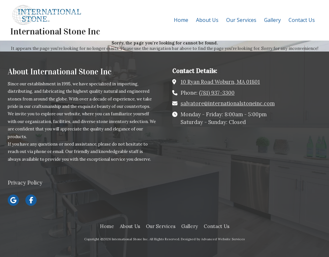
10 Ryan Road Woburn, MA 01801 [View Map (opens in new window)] (220, 82)
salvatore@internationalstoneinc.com (228, 103)
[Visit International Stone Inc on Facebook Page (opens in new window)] (31, 200)
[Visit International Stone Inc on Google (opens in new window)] (13, 200)
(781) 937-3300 (217, 93)
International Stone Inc (55, 31)
